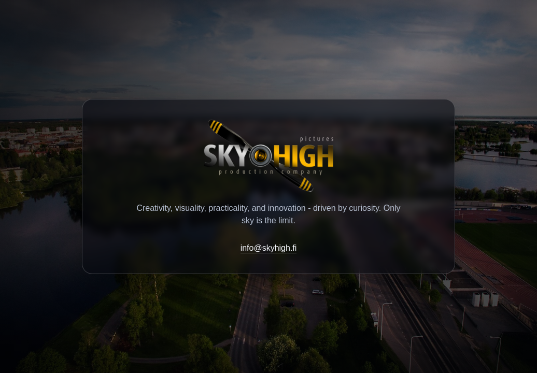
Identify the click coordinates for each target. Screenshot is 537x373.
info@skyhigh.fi (269, 247)
